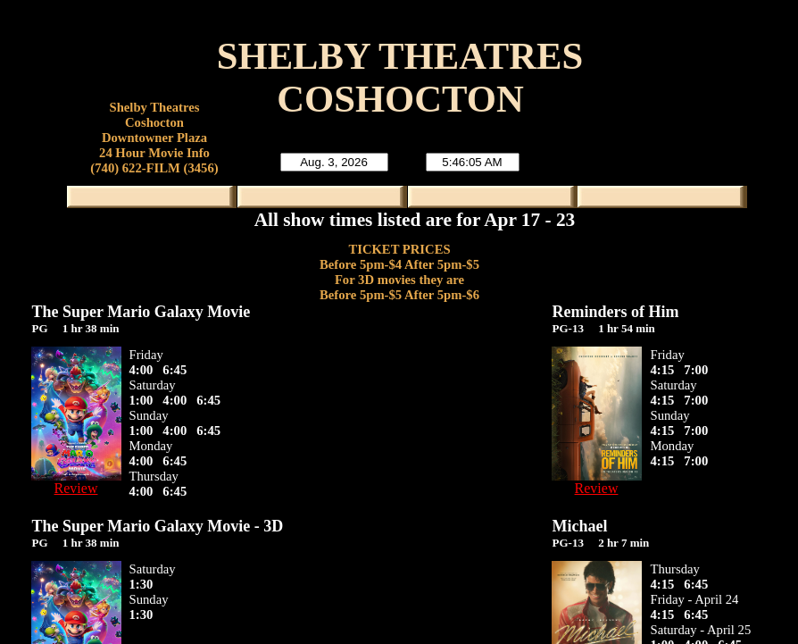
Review (76, 488)
